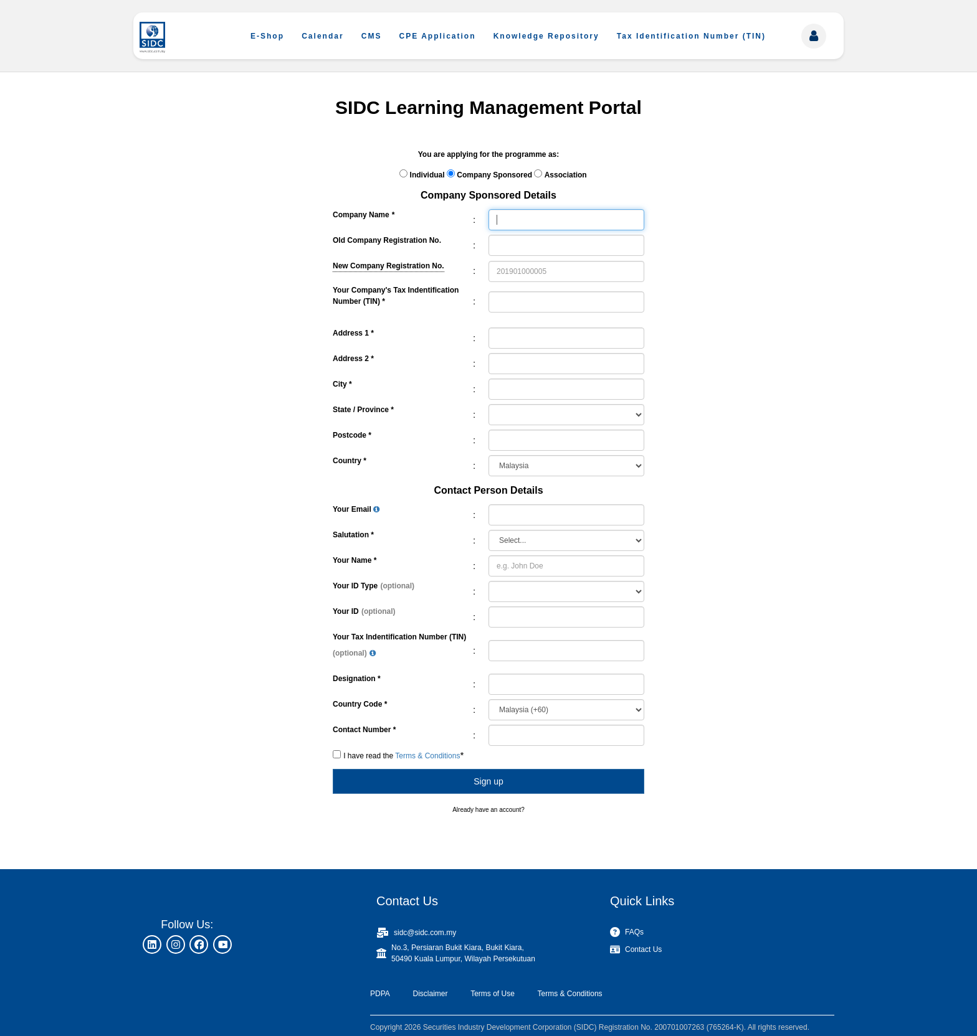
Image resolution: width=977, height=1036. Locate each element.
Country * (349, 460)
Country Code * (360, 704)
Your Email (356, 509)
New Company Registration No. (388, 265)
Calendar (322, 36)
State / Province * (363, 409)
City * (342, 384)
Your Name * (354, 560)
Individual (427, 175)
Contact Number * (364, 729)
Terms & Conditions (570, 993)
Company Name (361, 214)
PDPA (380, 993)
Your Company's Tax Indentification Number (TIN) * (396, 296)
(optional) (397, 586)
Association (566, 175)
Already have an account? (488, 809)
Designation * (357, 678)
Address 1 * (353, 333)
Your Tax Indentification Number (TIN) (399, 637)
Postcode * (352, 435)
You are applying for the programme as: (489, 154)
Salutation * (353, 534)
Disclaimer (429, 993)
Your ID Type (355, 586)
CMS (371, 36)
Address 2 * (353, 358)
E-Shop (267, 36)
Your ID (346, 611)
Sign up (488, 781)
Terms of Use (492, 993)
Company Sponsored (494, 175)
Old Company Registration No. (387, 240)
